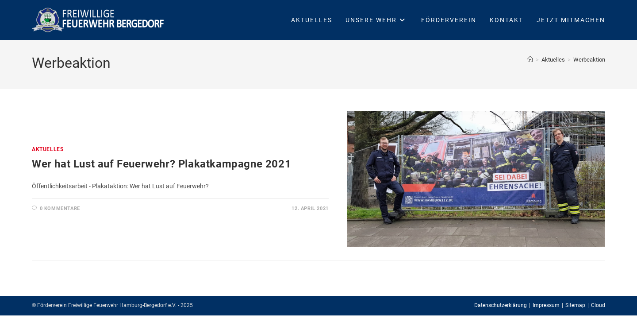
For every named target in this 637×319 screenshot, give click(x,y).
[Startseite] (530, 59)
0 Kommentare (60, 208)
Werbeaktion (589, 59)
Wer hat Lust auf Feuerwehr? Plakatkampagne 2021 (161, 164)
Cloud (598, 305)
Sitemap (575, 305)
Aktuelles (47, 149)
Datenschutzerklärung (500, 305)
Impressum (546, 305)
